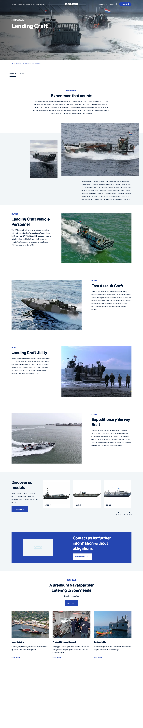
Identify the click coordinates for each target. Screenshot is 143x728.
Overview (13, 74)
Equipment (21, 4)
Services (36, 4)
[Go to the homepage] (71, 4)
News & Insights (102, 4)
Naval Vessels (26, 64)
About (42, 4)
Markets (29, 4)
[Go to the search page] (116, 4)
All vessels (18, 64)
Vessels (14, 4)
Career (111, 4)
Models (22, 74)
